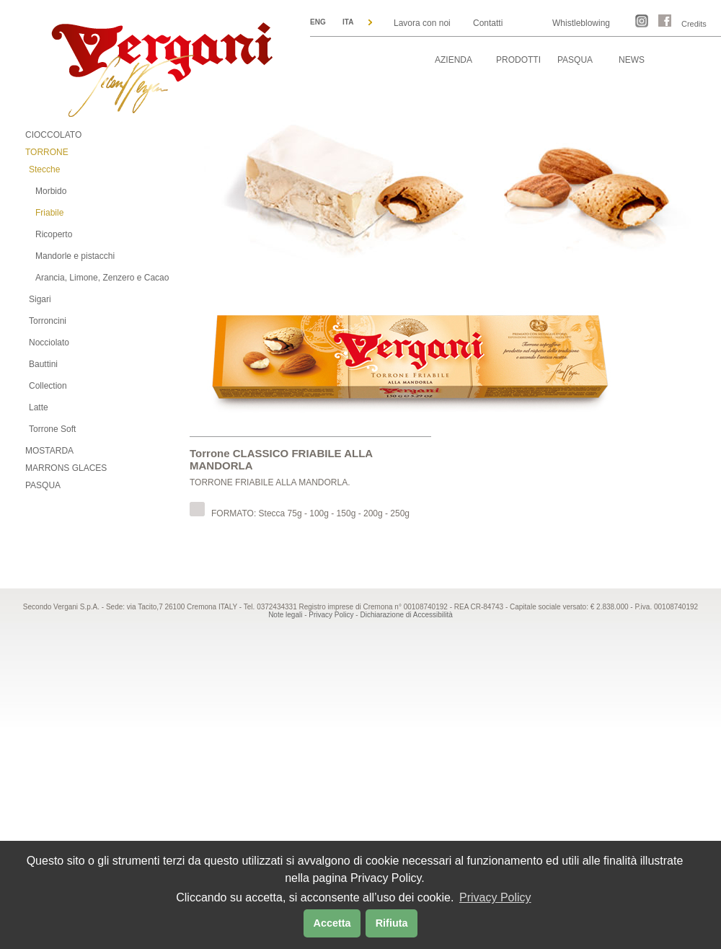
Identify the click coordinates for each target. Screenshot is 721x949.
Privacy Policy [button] (495, 897)
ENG (318, 22)
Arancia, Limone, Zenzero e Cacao (102, 278)
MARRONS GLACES (66, 468)
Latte (38, 407)
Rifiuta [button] (392, 923)
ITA (347, 22)
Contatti (488, 23)
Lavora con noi (422, 23)
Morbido (50, 191)
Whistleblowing (581, 23)
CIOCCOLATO (53, 135)
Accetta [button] (332, 923)
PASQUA (575, 60)
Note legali (285, 615)
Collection (48, 386)
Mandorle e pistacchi (75, 256)
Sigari (40, 299)
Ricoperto (53, 234)
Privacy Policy (331, 615)
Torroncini (47, 321)
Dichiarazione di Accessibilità (406, 615)
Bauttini (43, 364)
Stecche (44, 169)
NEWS (632, 60)
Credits (694, 23)
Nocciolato (49, 342)
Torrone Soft (52, 429)
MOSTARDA (49, 451)
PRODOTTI (518, 60)
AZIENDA (453, 60)
